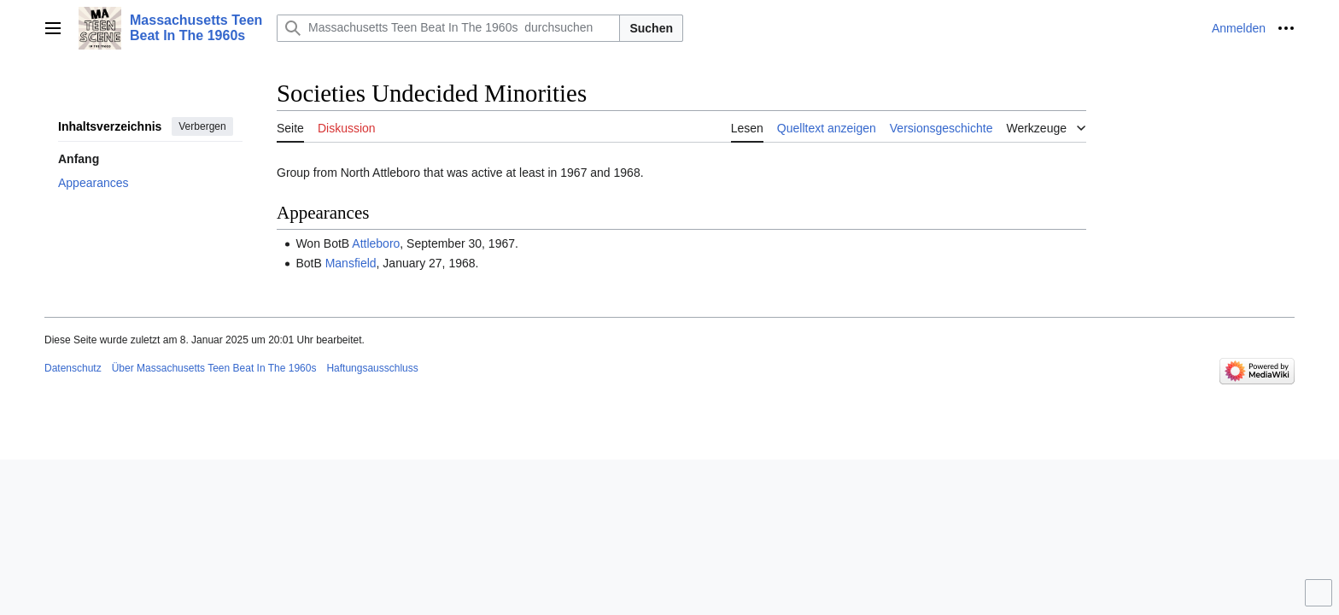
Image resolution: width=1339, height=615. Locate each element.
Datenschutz (73, 368)
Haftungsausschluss (372, 368)
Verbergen (201, 126)
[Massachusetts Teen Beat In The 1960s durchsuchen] (448, 28)
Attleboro (376, 243)
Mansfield (351, 263)
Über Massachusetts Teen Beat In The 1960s (214, 368)
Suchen (651, 28)
